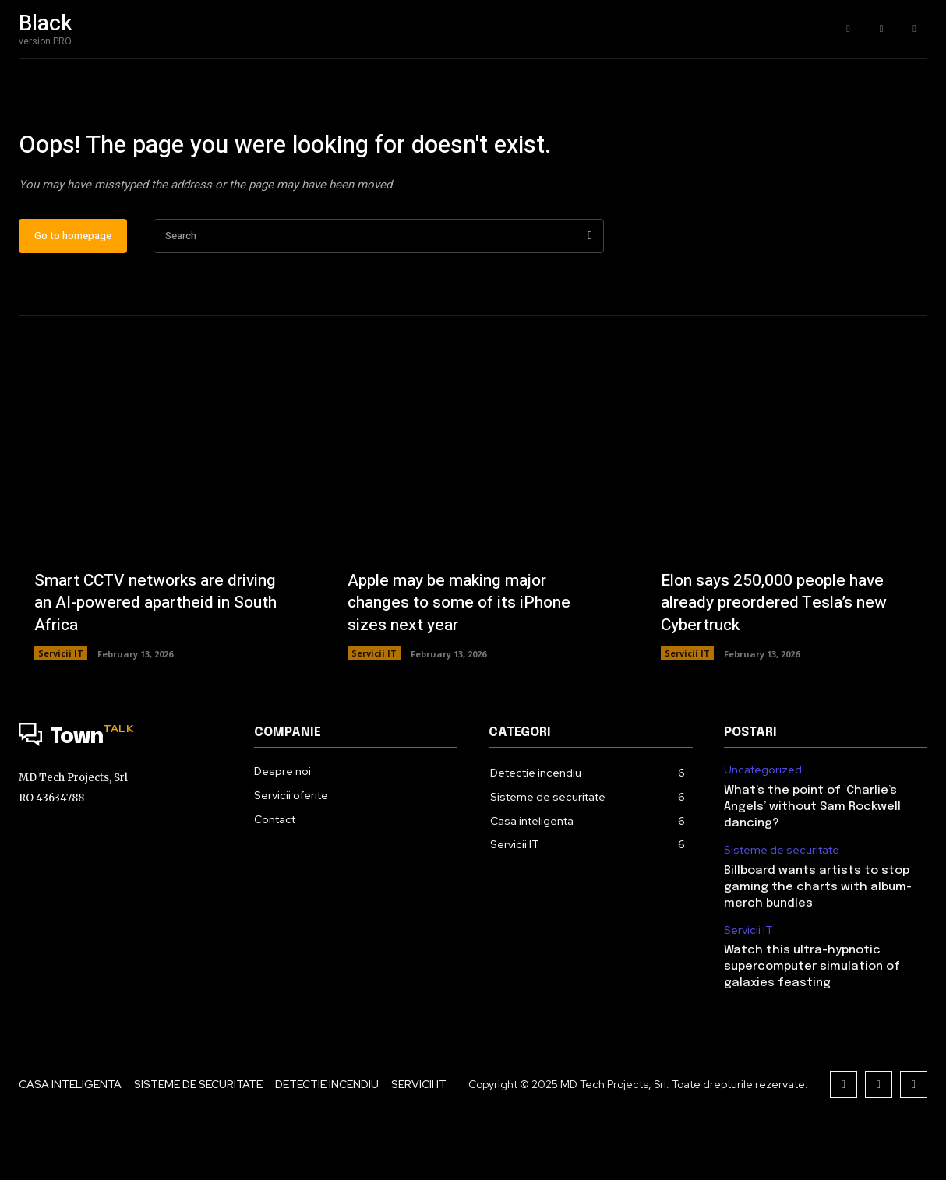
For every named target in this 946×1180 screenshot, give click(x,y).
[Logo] (121, 787)
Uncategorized (763, 819)
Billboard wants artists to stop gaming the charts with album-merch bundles (818, 936)
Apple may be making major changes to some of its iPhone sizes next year (464, 650)
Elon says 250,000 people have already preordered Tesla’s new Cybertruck (779, 650)
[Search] (589, 285)
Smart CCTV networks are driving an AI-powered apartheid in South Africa (155, 650)
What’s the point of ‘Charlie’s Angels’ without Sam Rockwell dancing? (812, 856)
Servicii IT (60, 703)
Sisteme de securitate (781, 900)
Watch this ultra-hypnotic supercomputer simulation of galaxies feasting (812, 1016)
